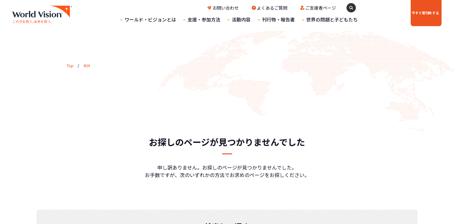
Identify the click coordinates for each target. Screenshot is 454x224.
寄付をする (404, 12)
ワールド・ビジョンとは (131, 19)
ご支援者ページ (302, 8)
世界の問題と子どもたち (313, 19)
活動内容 (222, 19)
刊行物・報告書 (259, 19)
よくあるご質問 (253, 8)
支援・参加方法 (185, 19)
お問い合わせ (207, 8)
